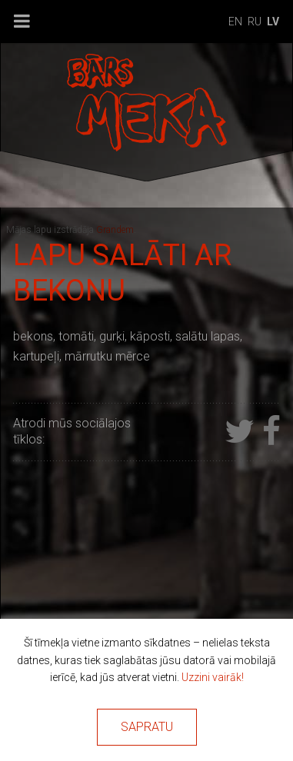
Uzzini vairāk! (212, 677)
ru (254, 21)
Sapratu (147, 726)
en (235, 21)
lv (273, 21)
